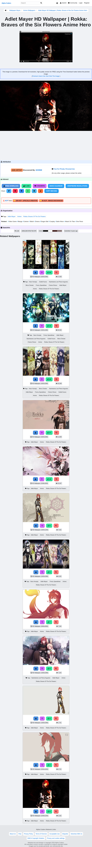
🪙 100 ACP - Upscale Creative (25, 200)
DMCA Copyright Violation (35, 838)
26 (49, 272)
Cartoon (26, 221)
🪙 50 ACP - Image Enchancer (51, 200)
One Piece (79, 221)
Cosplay (52, 221)
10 (49, 479)
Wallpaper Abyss (14, 10)
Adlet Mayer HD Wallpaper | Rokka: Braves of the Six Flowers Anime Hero (62, 10)
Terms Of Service (41, 834)
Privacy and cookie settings (56, 838)
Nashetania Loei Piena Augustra (58, 281)
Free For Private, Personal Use (64, 169)
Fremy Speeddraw (41, 285)
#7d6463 (59, 231)
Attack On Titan (69, 221)
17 (49, 432)
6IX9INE (39, 170)
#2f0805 (54, 231)
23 (49, 379)
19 (49, 326)
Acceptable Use (54, 834)
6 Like (26, 186)
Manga (20, 221)
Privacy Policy (28, 834)
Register (87, 3)
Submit (63, 3)
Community (72, 3)
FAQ (19, 834)
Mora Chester (30, 285)
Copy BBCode (51, 191)
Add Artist (17, 170)
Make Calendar (56, 186)
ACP (6, 200)
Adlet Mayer (11, 216)
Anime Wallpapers (29, 10)
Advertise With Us (76, 834)
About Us (13, 834)
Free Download (10, 186)
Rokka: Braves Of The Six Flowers (34, 216)
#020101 (45, 231)
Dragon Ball (44, 221)
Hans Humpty (33, 281)
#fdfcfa (50, 231)
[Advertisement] (46, 145)
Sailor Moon (59, 221)
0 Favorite (39, 186)
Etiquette (65, 834)
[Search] (41, 3)
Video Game (12, 221)
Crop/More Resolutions (77, 186)
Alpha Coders (6, 3)
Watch (31, 221)
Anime (19, 216)
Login (80, 3)
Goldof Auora (43, 281)
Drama (37, 221)
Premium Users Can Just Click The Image (46, 76)
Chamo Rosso (53, 285)
